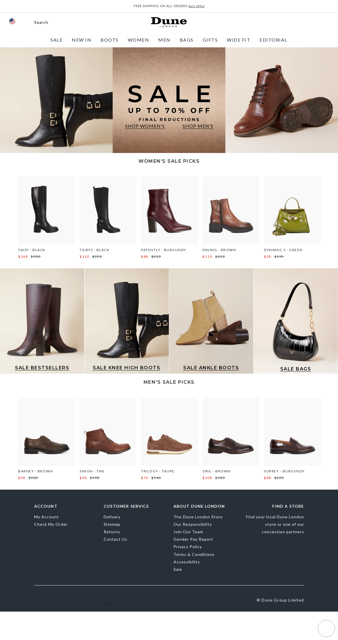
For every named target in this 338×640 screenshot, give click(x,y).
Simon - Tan (92, 471)
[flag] (12, 21)
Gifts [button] (210, 39)
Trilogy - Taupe (158, 471)
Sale (177, 569)
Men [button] (164, 39)
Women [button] (138, 39)
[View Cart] (325, 22)
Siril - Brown (216, 471)
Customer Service (126, 506)
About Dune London (199, 506)
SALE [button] (57, 39)
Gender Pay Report (193, 539)
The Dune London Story (198, 516)
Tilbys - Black (94, 250)
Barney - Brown (35, 471)
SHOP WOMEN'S (145, 126)
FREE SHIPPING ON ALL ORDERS (169, 6)
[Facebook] (37, 600)
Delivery (112, 516)
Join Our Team (188, 531)
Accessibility (186, 561)
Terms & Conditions (194, 554)
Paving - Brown (219, 250)
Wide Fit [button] (238, 39)
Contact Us (115, 539)
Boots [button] (110, 39)
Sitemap (112, 524)
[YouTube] (89, 599)
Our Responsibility (192, 524)
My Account (46, 516)
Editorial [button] (273, 39)
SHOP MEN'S (198, 126)
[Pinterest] (71, 600)
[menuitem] (56, 39)
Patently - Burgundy (163, 250)
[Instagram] (53, 600)
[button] (36, 22)
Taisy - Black (32, 250)
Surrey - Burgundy (284, 471)
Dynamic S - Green (283, 250)
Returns (112, 531)
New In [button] (81, 39)
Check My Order (51, 524)
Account (45, 506)
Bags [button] (187, 39)
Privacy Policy (187, 546)
